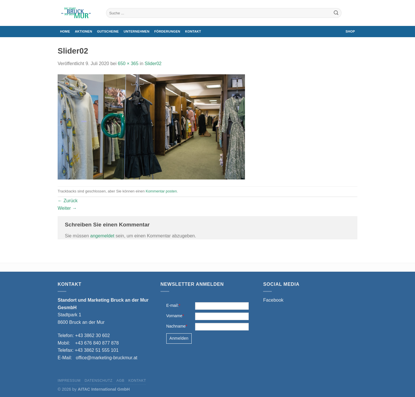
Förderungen (167, 31)
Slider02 (153, 63)
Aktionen (83, 31)
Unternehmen (136, 31)
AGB (120, 381)
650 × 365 (128, 63)
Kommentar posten (161, 191)
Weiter (67, 208)
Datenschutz (98, 381)
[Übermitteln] (336, 13)
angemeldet (102, 235)
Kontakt (193, 31)
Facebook (273, 300)
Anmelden (178, 338)
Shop (350, 31)
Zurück (68, 200)
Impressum (69, 381)
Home (65, 31)
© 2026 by (94, 389)
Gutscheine (108, 31)
